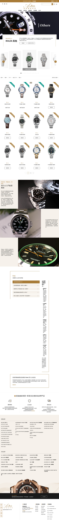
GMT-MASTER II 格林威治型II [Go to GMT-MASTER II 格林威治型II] (6, 430)
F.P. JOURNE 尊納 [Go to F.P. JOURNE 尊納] (5, 459)
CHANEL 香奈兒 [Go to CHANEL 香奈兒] (33, 457)
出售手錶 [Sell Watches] (25, 10)
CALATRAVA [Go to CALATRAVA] (32, 426)
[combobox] (46, 4)
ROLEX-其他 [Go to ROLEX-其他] (3, 446)
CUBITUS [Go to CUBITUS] (31, 430)
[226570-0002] (22, 152)
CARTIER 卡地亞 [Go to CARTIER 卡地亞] (19, 457)
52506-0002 (7, 134)
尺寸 (10, 77)
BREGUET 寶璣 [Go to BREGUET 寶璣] (47, 455)
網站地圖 (36, 511)
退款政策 (33, 410)
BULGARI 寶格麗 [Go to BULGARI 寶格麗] (5, 457)
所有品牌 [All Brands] (20, 10)
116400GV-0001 (51, 164)
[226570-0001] (7, 91)
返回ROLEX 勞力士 (31, 43)
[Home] (29, 6)
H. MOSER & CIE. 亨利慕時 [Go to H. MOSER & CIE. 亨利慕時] (50, 459)
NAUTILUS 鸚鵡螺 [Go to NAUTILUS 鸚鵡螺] (33, 435)
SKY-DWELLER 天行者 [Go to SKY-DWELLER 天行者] (5, 440)
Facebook (50, 514)
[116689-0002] (51, 121)
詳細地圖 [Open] (23, 510)
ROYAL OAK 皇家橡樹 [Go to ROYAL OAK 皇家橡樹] (19, 426)
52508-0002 (51, 104)
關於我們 (36, 506)
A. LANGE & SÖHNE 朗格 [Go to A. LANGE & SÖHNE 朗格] (7, 455)
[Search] (52, 4)
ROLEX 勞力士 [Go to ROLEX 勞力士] (4, 422)
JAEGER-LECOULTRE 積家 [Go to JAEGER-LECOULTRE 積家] (7, 464)
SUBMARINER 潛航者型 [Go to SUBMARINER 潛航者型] (5, 442)
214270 (37, 134)
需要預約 (31, 508)
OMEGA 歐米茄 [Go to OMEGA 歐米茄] (4, 466)
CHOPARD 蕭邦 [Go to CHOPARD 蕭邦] (47, 457)
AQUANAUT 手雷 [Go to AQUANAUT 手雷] (33, 424)
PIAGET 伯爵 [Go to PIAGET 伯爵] (47, 466)
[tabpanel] (44, 324)
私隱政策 (42, 507)
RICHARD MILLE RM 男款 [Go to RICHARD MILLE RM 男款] (48, 426)
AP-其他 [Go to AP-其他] (16, 434)
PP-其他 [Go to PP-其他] (31, 437)
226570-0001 (8, 104)
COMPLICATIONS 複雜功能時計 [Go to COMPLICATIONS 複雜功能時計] (35, 428)
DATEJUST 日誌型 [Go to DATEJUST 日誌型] (4, 424)
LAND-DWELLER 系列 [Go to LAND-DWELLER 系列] (5, 438)
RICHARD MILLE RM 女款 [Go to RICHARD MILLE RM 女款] (48, 428)
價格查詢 (51, 107)
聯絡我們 (14, 384)
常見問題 (36, 507)
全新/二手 (15, 77)
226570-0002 (22, 164)
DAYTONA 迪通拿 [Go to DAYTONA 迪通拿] (4, 428)
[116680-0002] (37, 91)
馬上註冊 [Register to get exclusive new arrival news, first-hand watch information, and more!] (44, 496)
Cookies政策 (43, 509)
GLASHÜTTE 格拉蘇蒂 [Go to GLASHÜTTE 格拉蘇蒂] (35, 459)
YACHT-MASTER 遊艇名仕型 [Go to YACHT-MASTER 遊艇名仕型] (6, 444)
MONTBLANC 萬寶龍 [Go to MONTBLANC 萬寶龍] (49, 464)
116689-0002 (51, 134)
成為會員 (34, 1)
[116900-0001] (22, 121)
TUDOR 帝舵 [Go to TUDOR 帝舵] (33, 470)
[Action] (1, 516)
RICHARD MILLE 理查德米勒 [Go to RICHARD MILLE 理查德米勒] (50, 422)
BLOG (40, 10)
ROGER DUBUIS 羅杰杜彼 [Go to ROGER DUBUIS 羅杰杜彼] (7, 470)
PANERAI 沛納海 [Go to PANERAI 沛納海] (19, 466)
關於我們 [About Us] (30, 10)
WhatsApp (50, 510)
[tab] (26, 282)
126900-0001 (8, 164)
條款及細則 (43, 506)
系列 (2, 77)
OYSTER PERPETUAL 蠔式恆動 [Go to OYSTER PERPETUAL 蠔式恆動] (6, 434)
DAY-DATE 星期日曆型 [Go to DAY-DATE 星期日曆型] (5, 426)
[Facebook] (2, 4)
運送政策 (42, 512)
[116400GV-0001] (51, 152)
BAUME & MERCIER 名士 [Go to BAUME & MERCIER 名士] (21, 455)
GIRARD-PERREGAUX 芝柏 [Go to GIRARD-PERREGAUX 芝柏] (21, 459)
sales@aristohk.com (52, 508)
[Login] (54, 4)
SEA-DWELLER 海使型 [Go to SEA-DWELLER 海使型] (5, 436)
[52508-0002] (51, 91)
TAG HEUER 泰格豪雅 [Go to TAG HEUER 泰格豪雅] (20, 470)
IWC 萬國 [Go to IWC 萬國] (32, 462)
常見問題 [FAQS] (35, 10)
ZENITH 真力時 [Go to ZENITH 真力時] (18, 473)
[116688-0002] (37, 152)
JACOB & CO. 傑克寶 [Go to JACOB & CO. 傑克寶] (49, 462)
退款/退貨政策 (43, 511)
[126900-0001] (7, 152)
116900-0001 (22, 134)
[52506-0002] (7, 121)
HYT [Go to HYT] (16, 462)
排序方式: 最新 (55, 77)
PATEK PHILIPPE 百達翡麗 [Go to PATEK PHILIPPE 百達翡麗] (36, 422)
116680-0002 (37, 104)
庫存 (20, 77)
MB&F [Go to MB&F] (31, 464)
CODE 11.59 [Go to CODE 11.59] (17, 424)
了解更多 (23, 43)
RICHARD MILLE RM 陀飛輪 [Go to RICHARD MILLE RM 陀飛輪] (49, 424)
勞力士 (7, 102)
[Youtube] (6, 4)
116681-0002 (22, 104)
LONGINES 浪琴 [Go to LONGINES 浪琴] (19, 464)
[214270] (37, 121)
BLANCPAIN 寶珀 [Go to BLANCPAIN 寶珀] (34, 455)
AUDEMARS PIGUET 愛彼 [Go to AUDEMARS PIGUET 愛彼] (21, 422)
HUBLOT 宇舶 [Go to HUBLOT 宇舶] (4, 462)
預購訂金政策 (43, 514)
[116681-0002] (22, 91)
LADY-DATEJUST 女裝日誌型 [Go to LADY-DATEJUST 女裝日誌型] (6, 432)
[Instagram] (4, 4)
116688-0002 (37, 164)
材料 (6, 77)
